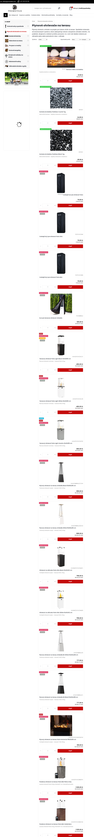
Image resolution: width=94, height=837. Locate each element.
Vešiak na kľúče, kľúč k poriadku (67, 767)
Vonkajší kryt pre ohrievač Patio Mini (74, 161)
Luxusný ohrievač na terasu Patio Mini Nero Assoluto (75, 581)
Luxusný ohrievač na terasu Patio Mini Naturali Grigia (75, 533)
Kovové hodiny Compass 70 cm (21, 99)
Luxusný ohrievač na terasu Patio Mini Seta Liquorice (46, 581)
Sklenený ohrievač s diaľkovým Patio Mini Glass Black (74, 628)
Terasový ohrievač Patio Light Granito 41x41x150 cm (75, 250)
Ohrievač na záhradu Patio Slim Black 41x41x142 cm (46, 345)
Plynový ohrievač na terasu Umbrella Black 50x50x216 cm (45, 297)
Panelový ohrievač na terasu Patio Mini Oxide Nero (75, 486)
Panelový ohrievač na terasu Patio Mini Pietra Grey (75, 438)
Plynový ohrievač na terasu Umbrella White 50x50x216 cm (74, 297)
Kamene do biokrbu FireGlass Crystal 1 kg (75, 72)
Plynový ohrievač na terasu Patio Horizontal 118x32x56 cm (44, 439)
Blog (71, 15)
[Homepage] (6, 15)
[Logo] (15, 8)
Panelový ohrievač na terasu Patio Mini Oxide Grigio (46, 533)
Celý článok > (85, 712)
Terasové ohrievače (64, 717)
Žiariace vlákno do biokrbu (42, 72)
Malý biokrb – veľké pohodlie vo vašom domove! (50, 706)
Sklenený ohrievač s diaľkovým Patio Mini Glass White (45, 628)
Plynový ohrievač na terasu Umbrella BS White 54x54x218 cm (46, 391)
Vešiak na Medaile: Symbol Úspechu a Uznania (68, 745)
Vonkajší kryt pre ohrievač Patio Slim (45, 161)
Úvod (33, 21)
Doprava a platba (24, 15)
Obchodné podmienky (48, 15)
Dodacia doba (35, 15)
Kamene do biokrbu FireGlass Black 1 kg (46, 117)
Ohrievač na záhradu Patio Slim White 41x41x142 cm (75, 345)
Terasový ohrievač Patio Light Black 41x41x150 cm (74, 202)
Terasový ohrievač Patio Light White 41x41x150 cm (45, 250)
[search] (59, 8)
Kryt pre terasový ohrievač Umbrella (45, 204)
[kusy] (38, 86)
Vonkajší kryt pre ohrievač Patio (73, 118)
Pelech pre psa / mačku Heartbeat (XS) (21, 134)
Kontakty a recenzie (62, 15)
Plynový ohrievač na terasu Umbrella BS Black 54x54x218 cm (75, 391)
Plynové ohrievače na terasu (45, 21)
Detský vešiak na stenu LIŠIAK (20, 114)
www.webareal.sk (53, 835)
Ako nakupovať (13, 15)
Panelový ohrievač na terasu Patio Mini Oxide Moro (46, 486)
